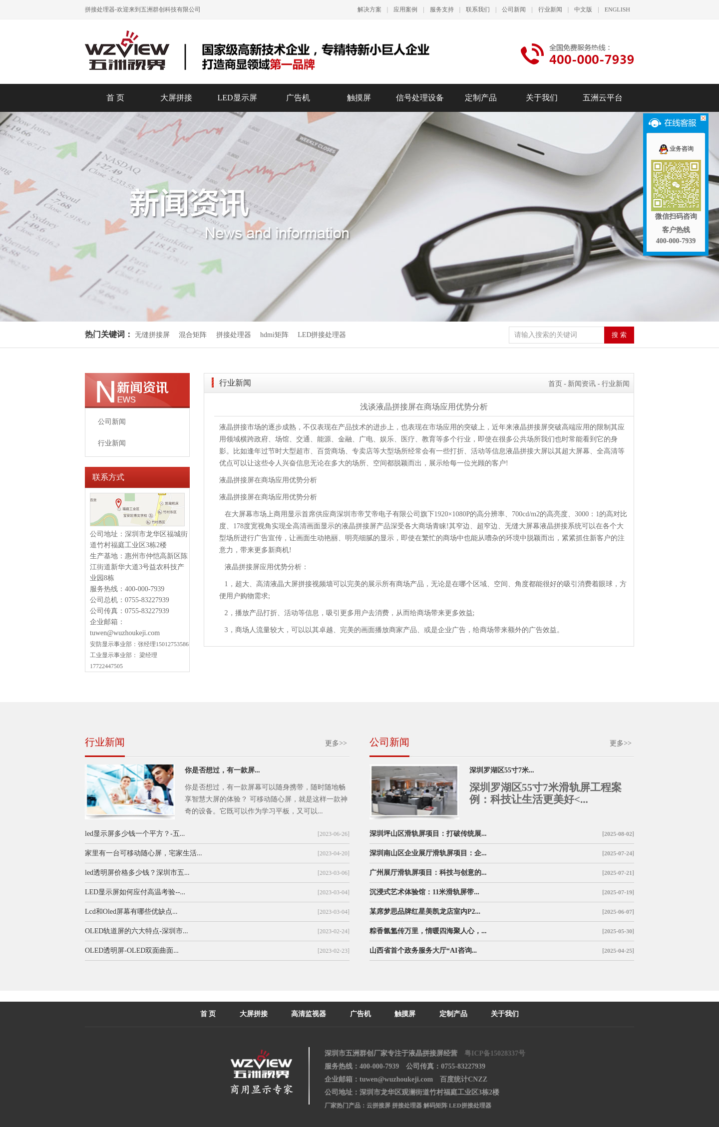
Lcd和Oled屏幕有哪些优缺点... (131, 911)
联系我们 (478, 9)
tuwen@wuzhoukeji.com (125, 633)
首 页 (115, 97)
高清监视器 (308, 1014)
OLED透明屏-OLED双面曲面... (132, 950)
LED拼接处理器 (322, 335)
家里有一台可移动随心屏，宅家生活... (143, 853)
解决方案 (369, 9)
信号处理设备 (420, 97)
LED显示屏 (237, 97)
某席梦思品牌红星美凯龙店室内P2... (424, 911)
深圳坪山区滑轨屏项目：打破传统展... (428, 833)
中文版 (583, 9)
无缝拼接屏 (153, 335)
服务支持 (442, 9)
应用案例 (405, 9)
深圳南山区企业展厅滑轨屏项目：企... (428, 853)
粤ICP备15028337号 (494, 1053)
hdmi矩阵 (274, 335)
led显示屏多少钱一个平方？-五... (135, 833)
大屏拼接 (176, 97)
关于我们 (542, 97)
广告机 (298, 97)
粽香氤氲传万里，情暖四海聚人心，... (428, 931)
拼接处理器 (233, 335)
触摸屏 (359, 97)
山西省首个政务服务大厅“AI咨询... (423, 950)
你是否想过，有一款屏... (222, 770)
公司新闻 (514, 9)
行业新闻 (550, 9)
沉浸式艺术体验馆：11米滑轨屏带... (424, 892)
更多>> (336, 743)
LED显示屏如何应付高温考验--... (135, 892)
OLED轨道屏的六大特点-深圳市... (136, 931)
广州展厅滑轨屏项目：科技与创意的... (428, 872)
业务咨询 (676, 148)
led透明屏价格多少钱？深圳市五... (137, 872)
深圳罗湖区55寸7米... (501, 770)
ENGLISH (617, 9)
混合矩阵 (193, 335)
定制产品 (481, 97)
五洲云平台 (603, 97)
